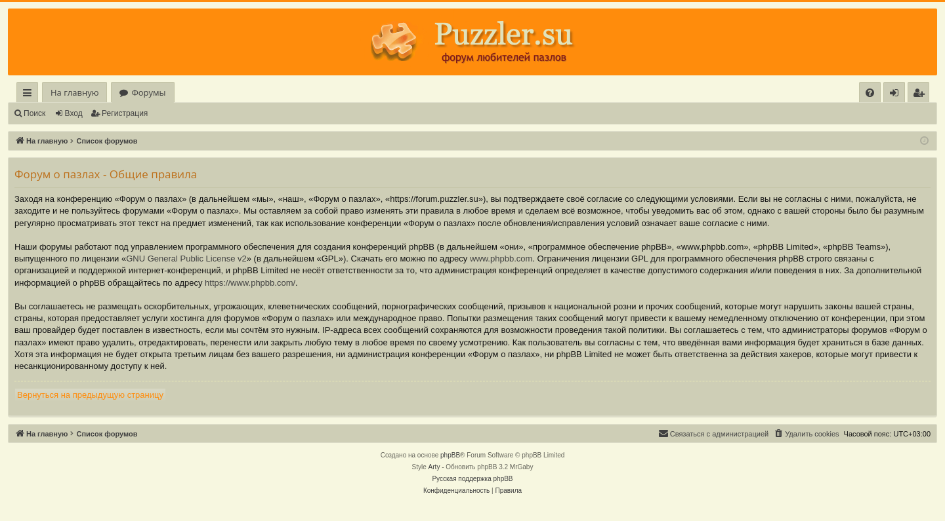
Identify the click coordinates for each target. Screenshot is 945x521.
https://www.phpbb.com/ (250, 283)
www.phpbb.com (501, 258)
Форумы (148, 92)
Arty (434, 467)
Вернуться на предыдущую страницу (90, 395)
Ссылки (29, 95)
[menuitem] (870, 93)
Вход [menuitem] (896, 95)
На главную (74, 92)
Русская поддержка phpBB (472, 478)
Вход (74, 113)
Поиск (34, 113)
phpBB (450, 455)
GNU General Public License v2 (186, 258)
